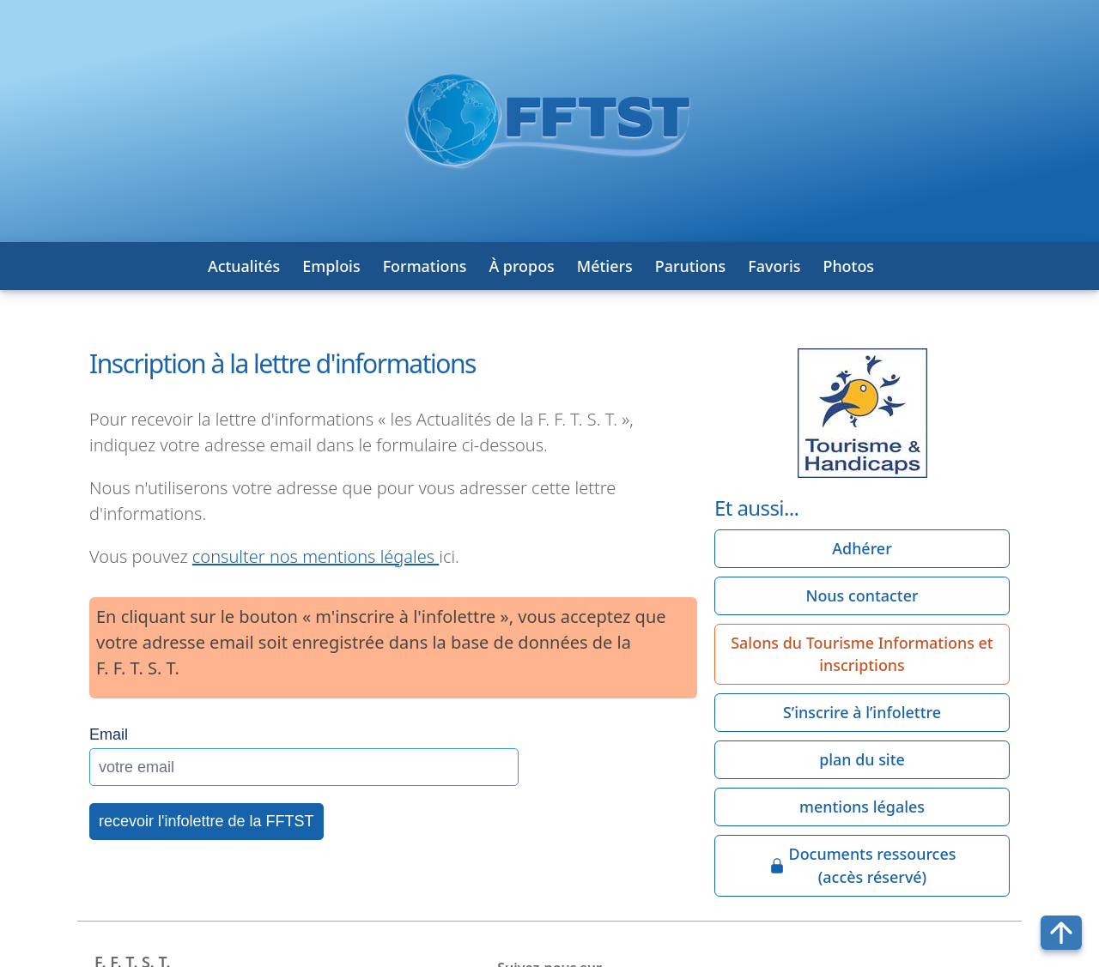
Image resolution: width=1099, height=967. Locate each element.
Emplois (331, 266)
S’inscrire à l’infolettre (862, 712)
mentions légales (862, 806)
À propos (521, 266)
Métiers (605, 266)
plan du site (862, 759)
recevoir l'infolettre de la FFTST (206, 821)
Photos (848, 266)
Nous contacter (862, 595)
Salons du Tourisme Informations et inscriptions (862, 654)
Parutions (690, 266)
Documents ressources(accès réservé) (862, 865)
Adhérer (861, 548)
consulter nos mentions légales (315, 556)
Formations (425, 266)
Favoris (774, 266)
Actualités (244, 266)
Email (108, 734)
